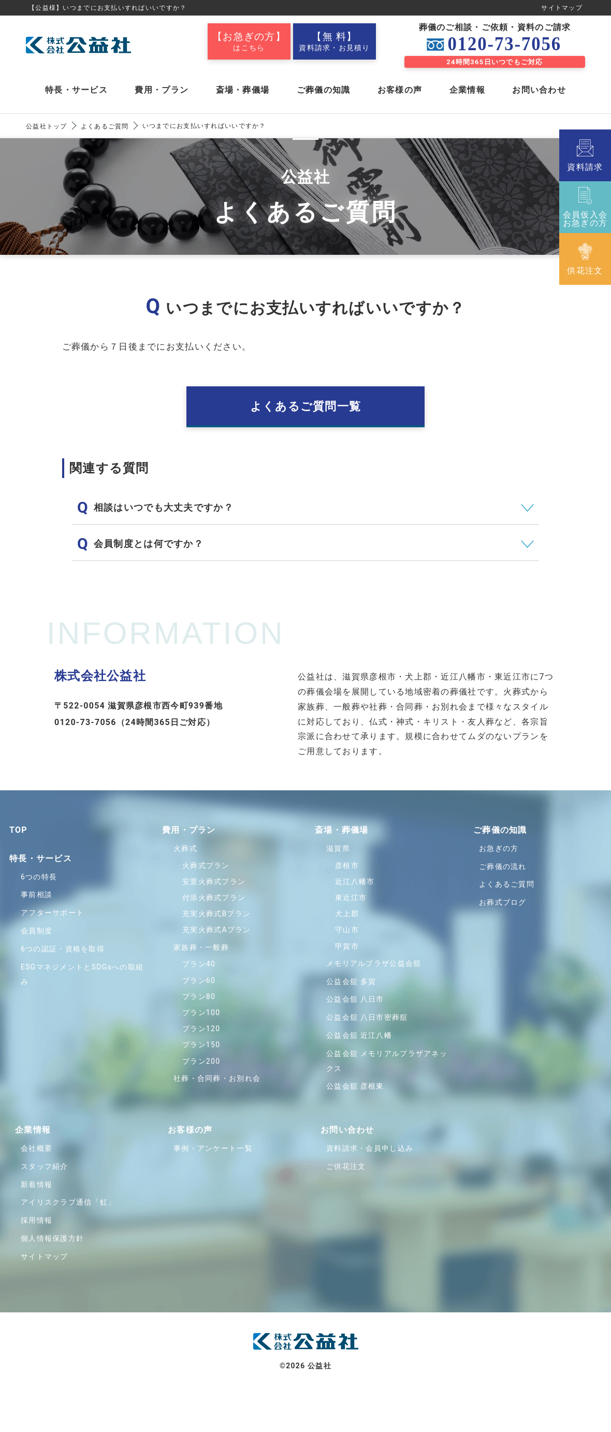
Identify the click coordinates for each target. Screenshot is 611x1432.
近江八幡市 (354, 881)
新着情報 (36, 1184)
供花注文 (585, 259)
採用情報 (36, 1220)
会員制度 (36, 931)
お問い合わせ (539, 90)
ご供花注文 (346, 1166)
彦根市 (347, 865)
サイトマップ (562, 8)
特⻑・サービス (40, 858)
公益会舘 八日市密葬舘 (367, 1017)
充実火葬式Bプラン (216, 913)
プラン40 (198, 964)
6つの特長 (39, 877)
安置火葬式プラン (213, 881)
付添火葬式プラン (213, 897)
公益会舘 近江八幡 (359, 1035)
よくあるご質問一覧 (305, 406)
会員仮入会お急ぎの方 (585, 207)
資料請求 (585, 155)
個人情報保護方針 (52, 1238)
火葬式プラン (206, 865)
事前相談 (36, 895)
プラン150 (201, 1044)
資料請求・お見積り (334, 41)
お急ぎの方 (498, 848)
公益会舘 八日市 (355, 999)
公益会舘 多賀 (351, 981)
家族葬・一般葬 (201, 947)
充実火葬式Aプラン (216, 930)
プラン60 (198, 980)
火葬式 (185, 848)
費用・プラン (161, 90)
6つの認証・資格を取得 (63, 949)
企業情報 (467, 90)
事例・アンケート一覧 (213, 1148)
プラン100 (201, 1012)
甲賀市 (347, 946)
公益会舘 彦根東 (355, 1086)
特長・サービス (76, 90)
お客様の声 (399, 90)
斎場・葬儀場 (243, 90)
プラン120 (201, 1028)
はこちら (249, 41)
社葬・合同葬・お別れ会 (216, 1078)
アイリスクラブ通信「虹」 (68, 1202)
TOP (18, 830)
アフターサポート (52, 912)
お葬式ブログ (503, 902)
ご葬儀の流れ (503, 866)
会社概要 (36, 1148)
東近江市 (351, 897)
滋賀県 (338, 848)
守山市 (347, 930)
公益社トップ (46, 126)
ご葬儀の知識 (324, 90)
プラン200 (201, 1061)
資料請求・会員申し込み (369, 1148)
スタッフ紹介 (44, 1166)
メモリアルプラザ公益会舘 (373, 963)
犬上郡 (347, 913)
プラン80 (198, 996)
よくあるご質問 (105, 126)
